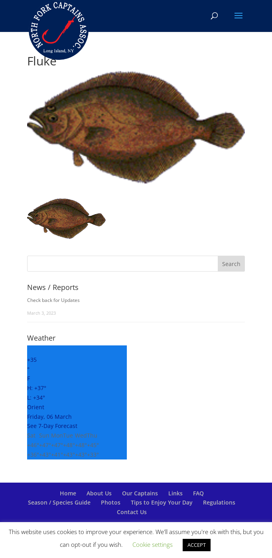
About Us (99, 493)
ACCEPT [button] (196, 544)
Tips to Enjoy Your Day (162, 502)
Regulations (219, 502)
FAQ (198, 493)
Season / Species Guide (59, 502)
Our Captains (140, 493)
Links (175, 493)
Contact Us (132, 512)
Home (68, 493)
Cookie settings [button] (152, 544)
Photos (110, 502)
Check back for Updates (53, 300)
